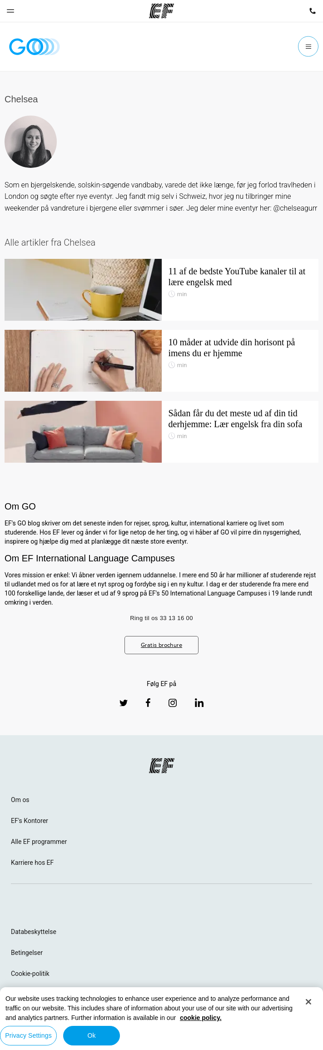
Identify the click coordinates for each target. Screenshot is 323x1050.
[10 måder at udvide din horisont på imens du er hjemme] (161, 361)
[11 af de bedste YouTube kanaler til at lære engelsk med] (161, 290)
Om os (20, 799)
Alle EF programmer (39, 841)
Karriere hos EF (32, 862)
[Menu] (308, 46)
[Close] (308, 1002)
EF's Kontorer (29, 820)
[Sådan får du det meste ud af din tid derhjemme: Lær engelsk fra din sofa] (161, 432)
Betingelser (27, 952)
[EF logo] (161, 765)
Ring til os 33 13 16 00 (161, 618)
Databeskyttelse (33, 931)
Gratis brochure (161, 644)
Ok (91, 1035)
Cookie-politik (30, 973)
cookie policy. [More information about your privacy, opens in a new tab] (201, 1017)
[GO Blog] (34, 46)
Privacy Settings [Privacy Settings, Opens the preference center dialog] (28, 1035)
